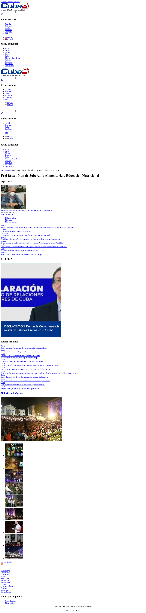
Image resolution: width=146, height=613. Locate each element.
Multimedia (9, 64)
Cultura (7, 56)
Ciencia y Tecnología (12, 58)
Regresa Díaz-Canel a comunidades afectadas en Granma (20, 356)
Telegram (8, 32)
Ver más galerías (6, 562)
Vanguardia (5, 580)
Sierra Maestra (6, 592)
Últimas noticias (10, 218)
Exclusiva (4, 233)
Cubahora (4, 588)
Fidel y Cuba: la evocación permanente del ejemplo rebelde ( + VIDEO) (25, 369)
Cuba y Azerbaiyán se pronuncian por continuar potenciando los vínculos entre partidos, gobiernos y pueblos (38, 373)
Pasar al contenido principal (10, 2)
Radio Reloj (5, 578)
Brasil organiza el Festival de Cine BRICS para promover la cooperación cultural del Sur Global (34, 247)
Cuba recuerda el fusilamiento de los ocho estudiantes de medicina (24, 348)
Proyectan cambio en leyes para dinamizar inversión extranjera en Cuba (25, 381)
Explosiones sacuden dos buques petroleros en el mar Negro (21, 254)
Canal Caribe (5, 573)
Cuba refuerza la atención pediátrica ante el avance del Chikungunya (24, 377)
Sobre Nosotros (10, 601)
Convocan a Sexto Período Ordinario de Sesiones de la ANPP (22, 361)
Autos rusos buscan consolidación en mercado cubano (19, 251)
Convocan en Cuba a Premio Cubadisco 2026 (16, 231)
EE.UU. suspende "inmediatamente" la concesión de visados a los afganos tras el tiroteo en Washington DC (38, 227)
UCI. (79, 610)
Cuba (7, 50)
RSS (6, 34)
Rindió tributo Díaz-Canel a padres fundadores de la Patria (21, 352)
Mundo (7, 52)
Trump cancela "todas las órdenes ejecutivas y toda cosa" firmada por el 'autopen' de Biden (32, 243)
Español (9, 39)
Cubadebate (5, 574)
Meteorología (5, 571)
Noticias (9, 170)
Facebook (8, 30)
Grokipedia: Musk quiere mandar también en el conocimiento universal (25, 235)
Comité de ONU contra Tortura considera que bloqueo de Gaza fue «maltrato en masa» (31, 239)
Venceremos (5, 590)
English (9, 37)
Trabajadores (5, 582)
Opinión (8, 60)
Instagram (8, 26)
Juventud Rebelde (7, 586)
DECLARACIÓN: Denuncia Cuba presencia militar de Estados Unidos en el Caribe (30, 365)
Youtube (8, 24)
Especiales (8, 62)
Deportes (8, 54)
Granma (3, 584)
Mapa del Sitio (10, 603)
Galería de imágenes (12, 393)
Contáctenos (9, 66)
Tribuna (3, 576)
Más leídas (9, 220)
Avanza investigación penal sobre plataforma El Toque (19, 358)
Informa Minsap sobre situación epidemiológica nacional (20, 388)
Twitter (7, 28)
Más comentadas (11, 222)
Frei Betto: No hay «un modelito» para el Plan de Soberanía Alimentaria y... (27, 210)
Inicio (7, 48)
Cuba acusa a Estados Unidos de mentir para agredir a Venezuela (23, 385)
